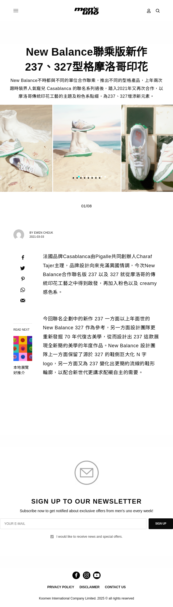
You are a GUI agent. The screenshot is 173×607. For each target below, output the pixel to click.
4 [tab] (90, 177)
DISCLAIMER (89, 587)
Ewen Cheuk (43, 232)
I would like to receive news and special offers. (89, 536)
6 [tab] (98, 177)
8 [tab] (105, 177)
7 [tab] (101, 177)
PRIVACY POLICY (60, 587)
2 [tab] (82, 177)
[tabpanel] (87, 148)
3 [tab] (86, 177)
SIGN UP (160, 523)
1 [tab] (79, 177)
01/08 (86, 206)
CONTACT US (115, 587)
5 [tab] (94, 177)
